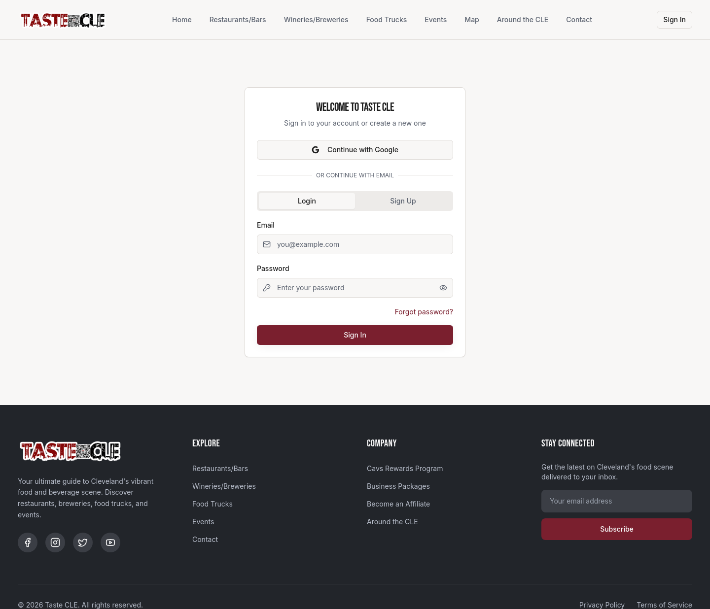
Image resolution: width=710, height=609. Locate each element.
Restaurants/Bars (238, 19)
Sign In (674, 19)
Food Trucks (386, 19)
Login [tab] (307, 201)
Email (266, 225)
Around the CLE (523, 19)
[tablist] (355, 201)
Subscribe (617, 529)
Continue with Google (355, 149)
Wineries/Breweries (316, 19)
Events (436, 19)
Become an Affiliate (398, 504)
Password (273, 268)
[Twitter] (83, 542)
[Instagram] (55, 542)
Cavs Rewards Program (405, 468)
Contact (579, 19)
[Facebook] (27, 542)
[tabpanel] (355, 282)
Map (471, 19)
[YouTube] (110, 542)
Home (182, 19)
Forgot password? (424, 311)
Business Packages (398, 486)
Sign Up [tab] (403, 201)
